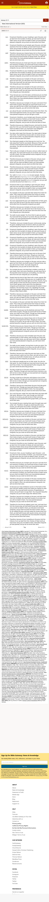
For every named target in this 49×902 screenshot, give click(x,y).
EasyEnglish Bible (18, 559)
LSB (7, 253)
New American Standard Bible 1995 (20, 629)
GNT (7, 201)
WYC (6, 504)
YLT (7, 519)
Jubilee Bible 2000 (18, 595)
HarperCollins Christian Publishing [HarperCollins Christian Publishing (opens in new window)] (22, 850)
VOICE (6, 487)
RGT (7, 453)
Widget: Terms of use (18, 835)
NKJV (6, 385)
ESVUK (6, 167)
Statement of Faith (18, 792)
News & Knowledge (18, 790)
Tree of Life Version (12, 691)
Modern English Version (13, 611)
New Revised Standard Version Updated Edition (24, 673)
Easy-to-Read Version (22, 558)
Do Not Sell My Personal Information (24, 828)
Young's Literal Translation (29, 700)
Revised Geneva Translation (20, 680)
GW (7, 193)
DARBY (6, 117)
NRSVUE (5, 435)
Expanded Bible (25, 571)
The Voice (4, 696)
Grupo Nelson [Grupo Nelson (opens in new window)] (16, 852)
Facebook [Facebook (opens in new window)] (15, 872)
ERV (7, 133)
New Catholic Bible (16, 632)
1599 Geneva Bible (38, 573)
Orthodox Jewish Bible (8, 678)
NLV (7, 393)
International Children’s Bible (15, 589)
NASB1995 (5, 326)
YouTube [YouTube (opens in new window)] (15, 883)
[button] (46, 3)
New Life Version (15, 651)
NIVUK (6, 377)
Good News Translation (34, 582)
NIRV (6, 361)
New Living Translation (16, 653)
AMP (6, 53)
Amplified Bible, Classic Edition (38, 536)
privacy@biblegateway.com (11, 777)
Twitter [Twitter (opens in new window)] (14, 881)
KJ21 (7, 37)
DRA (7, 125)
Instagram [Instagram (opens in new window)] (15, 874)
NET (7, 353)
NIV (7, 369)
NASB (6, 318)
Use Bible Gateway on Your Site (21, 817)
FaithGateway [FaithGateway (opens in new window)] (16, 843)
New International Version (32, 641)
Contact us (15, 821)
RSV (7, 463)
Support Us (15, 804)
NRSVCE (5, 427)
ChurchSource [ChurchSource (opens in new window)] (16, 848)
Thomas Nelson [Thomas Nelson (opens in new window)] (17, 857)
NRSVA (6, 411)
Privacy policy (16, 823)
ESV (7, 159)
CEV (7, 111)
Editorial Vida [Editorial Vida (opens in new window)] (16, 854)
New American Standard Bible (19, 626)
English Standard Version (14, 565)
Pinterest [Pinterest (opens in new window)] (15, 877)
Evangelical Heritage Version (27, 562)
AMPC (6, 63)
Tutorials (15, 814)
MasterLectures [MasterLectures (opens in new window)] (17, 864)
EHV (7, 151)
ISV (7, 223)
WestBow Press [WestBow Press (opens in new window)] (17, 859)
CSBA (6, 87)
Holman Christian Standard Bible (22, 586)
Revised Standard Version (23, 681)
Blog (13, 799)
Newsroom (15, 801)
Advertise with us (17, 819)
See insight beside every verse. (24, 7)
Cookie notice (16, 830)
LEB (7, 261)
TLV (7, 479)
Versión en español (18, 892)
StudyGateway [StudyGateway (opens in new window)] (16, 845)
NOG (6, 302)
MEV (7, 294)
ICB (7, 215)
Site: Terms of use (17, 832)
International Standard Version (17, 592)
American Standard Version (9, 533)
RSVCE (6, 471)
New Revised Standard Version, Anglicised (13, 657)
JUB (7, 229)
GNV (7, 185)
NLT (7, 403)
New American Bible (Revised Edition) (35, 616)
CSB (7, 79)
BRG (7, 71)
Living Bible (5, 607)
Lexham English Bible (31, 604)
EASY (6, 141)
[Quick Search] (21, 20)
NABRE (6, 310)
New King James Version (20, 648)
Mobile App (15, 795)
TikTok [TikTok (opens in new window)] (14, 879)
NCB (7, 336)
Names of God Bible (17, 614)
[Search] (46, 20)
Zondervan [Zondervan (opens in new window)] (15, 861)
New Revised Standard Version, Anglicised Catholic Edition (24, 662)
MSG (6, 277)
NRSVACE (5, 419)
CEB (7, 95)
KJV (7, 237)
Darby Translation (42, 553)
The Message (14, 610)
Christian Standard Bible (40, 541)
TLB (7, 269)
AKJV (6, 245)
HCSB (6, 207)
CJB (7, 103)
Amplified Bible (20, 534)
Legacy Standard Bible (28, 599)
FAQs (13, 812)
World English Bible (39, 697)
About (14, 788)
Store (14, 797)
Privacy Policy (39, 775)
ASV (7, 45)
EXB (7, 175)
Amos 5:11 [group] (5, 31)
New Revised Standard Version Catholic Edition (32, 668)
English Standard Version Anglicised (30, 568)
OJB (7, 443)
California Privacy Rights (20, 826)
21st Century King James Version (11, 531)
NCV (7, 345)
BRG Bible (4, 539)
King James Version (22, 596)
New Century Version (27, 633)
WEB (6, 496)
